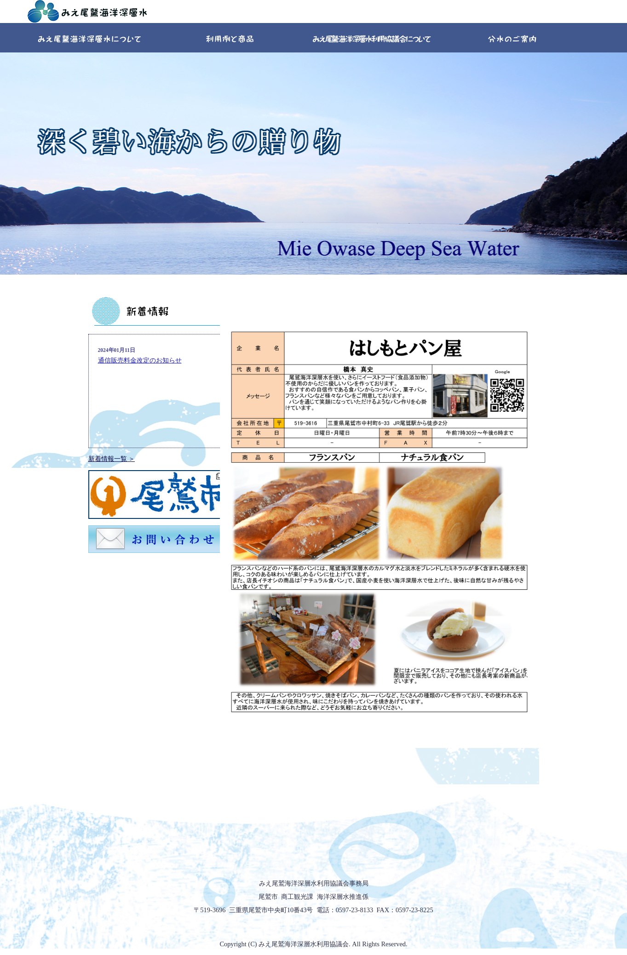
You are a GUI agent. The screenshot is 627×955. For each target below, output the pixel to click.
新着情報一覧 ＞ (111, 458)
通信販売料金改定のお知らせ (140, 360)
